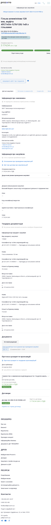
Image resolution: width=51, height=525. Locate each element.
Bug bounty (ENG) (6, 434)
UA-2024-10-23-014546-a (9, 31)
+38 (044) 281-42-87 (7, 499)
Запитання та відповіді (9, 488)
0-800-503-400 (5, 502)
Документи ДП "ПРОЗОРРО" (10, 444)
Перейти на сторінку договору (11, 406)
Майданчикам (6, 478)
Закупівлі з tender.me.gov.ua (10, 461)
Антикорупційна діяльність (10, 485)
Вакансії (3, 427)
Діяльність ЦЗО (6, 464)
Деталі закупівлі (7, 91)
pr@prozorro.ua (5, 518)
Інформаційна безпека (8, 440)
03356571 (5, 114)
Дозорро (4, 458)
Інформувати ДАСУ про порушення (13, 81)
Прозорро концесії (7, 437)
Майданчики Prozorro (8, 454)
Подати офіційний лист (8, 509)
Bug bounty (4, 431)
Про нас (3, 424)
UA (35, 3)
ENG (39, 3)
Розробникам (5, 475)
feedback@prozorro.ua (7, 505)
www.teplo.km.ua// (8, 129)
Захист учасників (6, 482)
